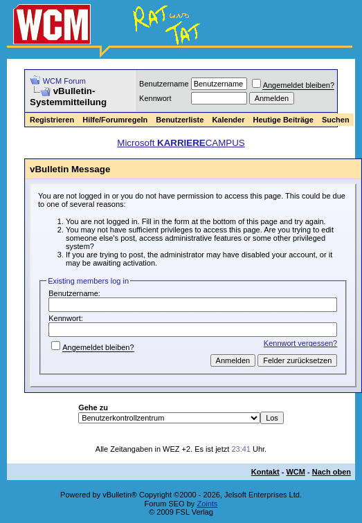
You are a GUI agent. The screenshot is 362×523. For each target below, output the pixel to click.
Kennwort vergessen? (300, 343)
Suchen (336, 120)
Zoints (207, 503)
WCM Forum (64, 81)
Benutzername (164, 84)
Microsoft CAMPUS (180, 143)
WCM (295, 472)
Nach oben (331, 472)
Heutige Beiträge (283, 120)
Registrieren (52, 120)
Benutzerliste (179, 120)
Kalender (228, 120)
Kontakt (265, 472)
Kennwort (155, 98)
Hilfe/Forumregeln (114, 120)
